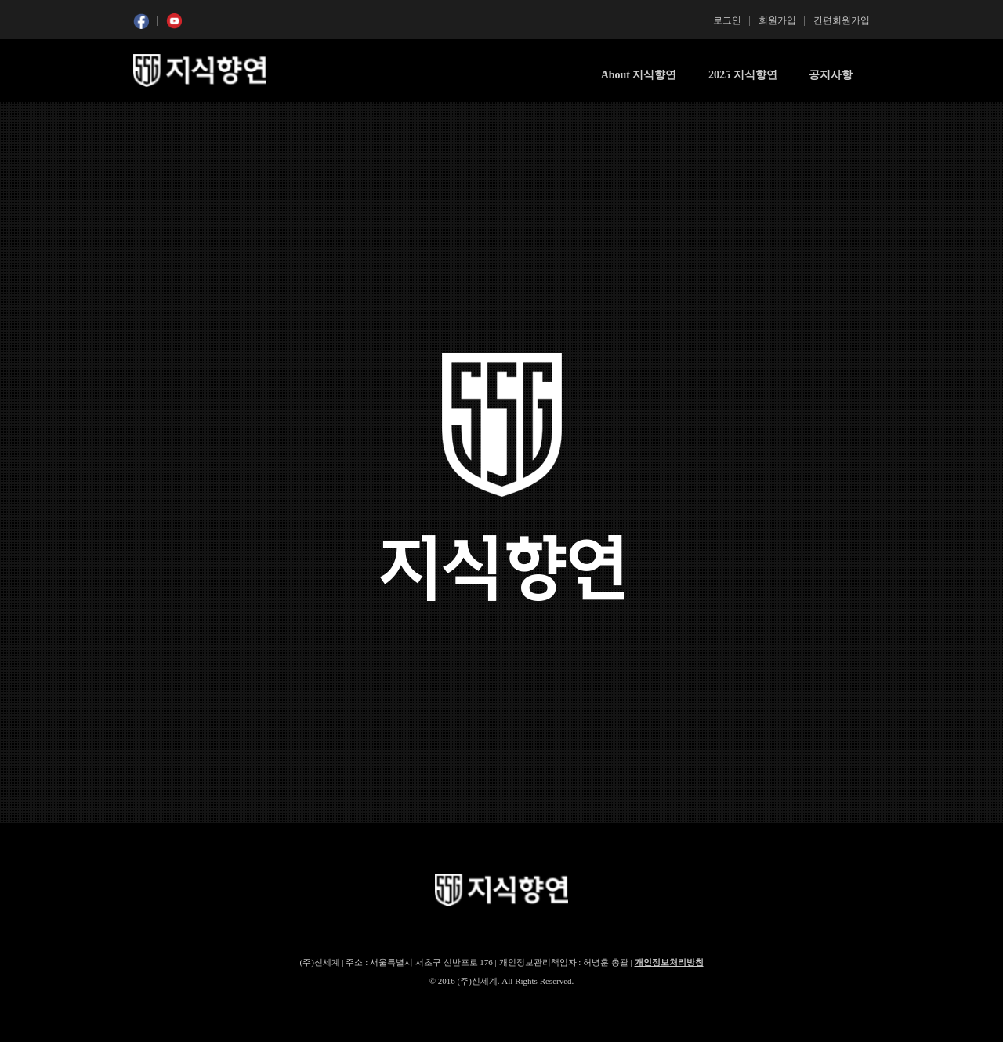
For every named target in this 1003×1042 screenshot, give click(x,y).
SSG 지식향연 (199, 70)
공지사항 (831, 75)
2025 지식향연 (742, 75)
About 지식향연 (639, 75)
